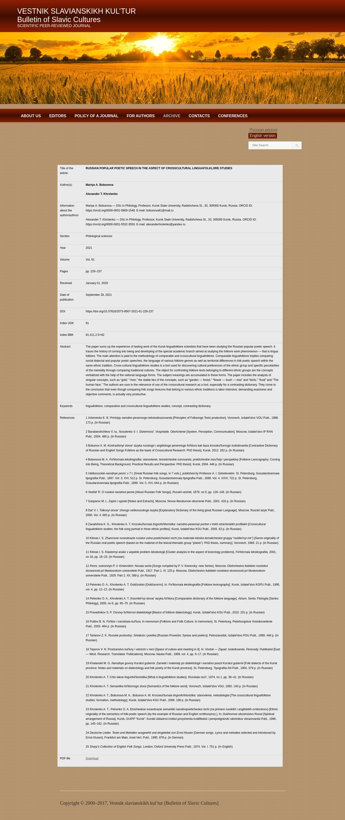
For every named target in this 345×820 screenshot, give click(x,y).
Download (92, 758)
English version (263, 136)
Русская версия (263, 130)
